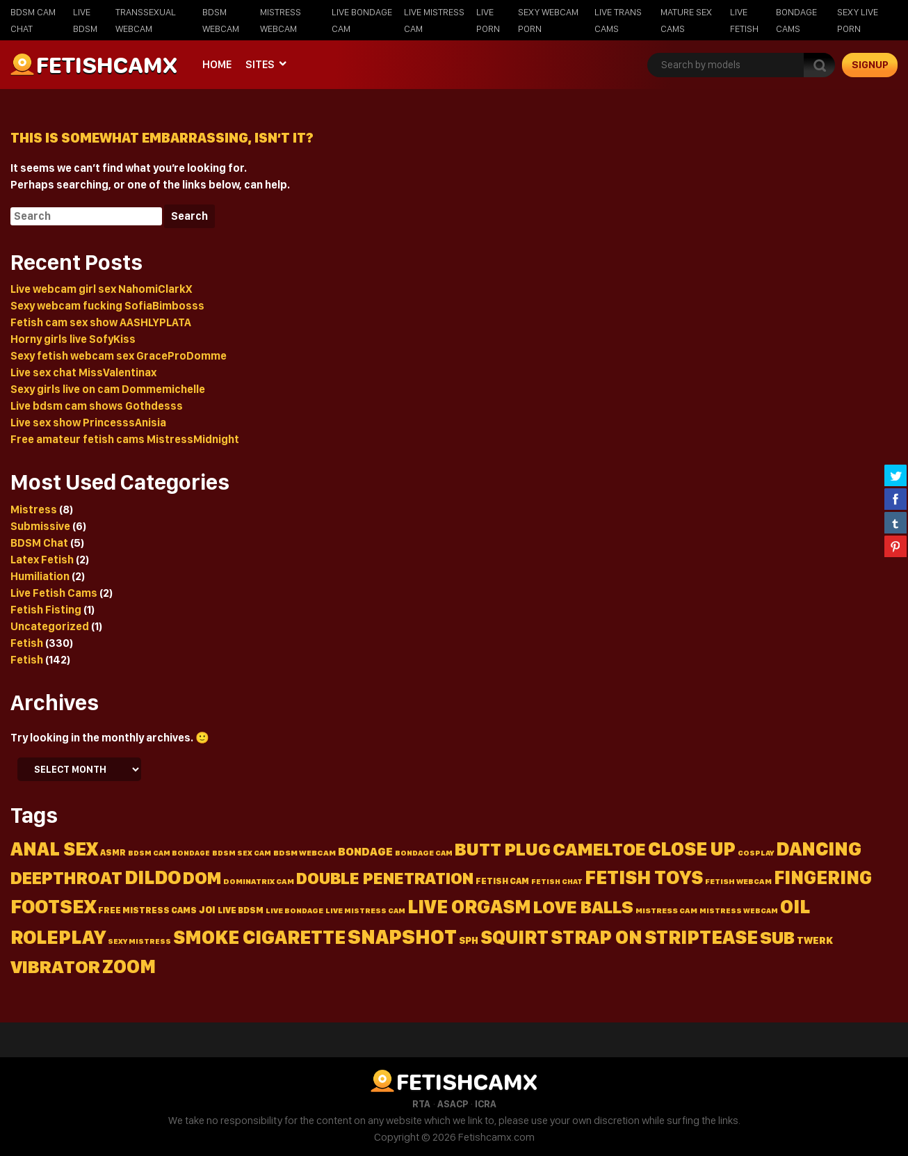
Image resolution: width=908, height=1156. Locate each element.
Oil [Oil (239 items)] (795, 906)
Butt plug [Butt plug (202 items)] (503, 849)
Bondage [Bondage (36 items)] (365, 851)
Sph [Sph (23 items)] (468, 940)
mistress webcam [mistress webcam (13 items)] (738, 910)
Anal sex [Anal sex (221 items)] (54, 848)
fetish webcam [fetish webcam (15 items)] (738, 881)
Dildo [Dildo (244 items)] (152, 877)
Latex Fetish (42, 559)
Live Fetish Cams (53, 593)
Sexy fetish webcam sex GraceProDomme (118, 355)
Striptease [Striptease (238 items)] (701, 937)
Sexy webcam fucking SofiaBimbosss (107, 305)
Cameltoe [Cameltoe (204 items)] (599, 849)
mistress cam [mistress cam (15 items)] (666, 910)
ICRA (485, 1103)
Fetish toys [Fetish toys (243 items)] (644, 877)
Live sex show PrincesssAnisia (88, 422)
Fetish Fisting (45, 609)
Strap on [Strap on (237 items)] (596, 937)
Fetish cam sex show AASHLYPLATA (100, 322)
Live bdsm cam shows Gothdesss (96, 405)
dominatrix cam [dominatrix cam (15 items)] (258, 881)
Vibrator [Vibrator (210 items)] (55, 966)
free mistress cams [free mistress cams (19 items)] (147, 910)
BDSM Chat (39, 542)
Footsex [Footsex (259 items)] (53, 906)
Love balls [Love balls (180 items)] (583, 906)
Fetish (26, 643)
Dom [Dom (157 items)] (202, 877)
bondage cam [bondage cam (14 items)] (424, 853)
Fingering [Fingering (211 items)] (823, 877)
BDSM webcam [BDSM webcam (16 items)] (304, 853)
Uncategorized (49, 626)
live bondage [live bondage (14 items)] (294, 910)
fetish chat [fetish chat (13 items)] (557, 881)
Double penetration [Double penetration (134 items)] (384, 878)
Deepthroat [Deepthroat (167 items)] (66, 877)
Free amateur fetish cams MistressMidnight (124, 439)
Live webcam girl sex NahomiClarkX (101, 289)
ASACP (452, 1103)
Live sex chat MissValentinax (83, 372)
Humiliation (40, 576)
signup (870, 64)
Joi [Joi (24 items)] (207, 909)
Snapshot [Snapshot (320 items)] (402, 936)
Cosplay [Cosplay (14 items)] (756, 853)
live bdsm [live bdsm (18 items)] (241, 910)
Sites (260, 64)
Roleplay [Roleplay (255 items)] (58, 937)
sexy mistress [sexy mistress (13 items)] (139, 941)
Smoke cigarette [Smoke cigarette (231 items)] (259, 937)
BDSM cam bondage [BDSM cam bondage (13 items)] (169, 853)
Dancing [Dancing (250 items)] (818, 848)
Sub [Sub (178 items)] (777, 937)
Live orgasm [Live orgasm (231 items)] (469, 906)
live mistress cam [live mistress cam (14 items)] (365, 910)
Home (217, 64)
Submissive (40, 526)
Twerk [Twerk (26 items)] (815, 940)
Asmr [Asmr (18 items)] (113, 852)
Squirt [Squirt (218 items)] (514, 937)
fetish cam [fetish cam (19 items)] (502, 881)
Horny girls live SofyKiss (73, 339)
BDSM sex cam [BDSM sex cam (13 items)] (241, 853)
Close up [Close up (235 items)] (692, 848)
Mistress (33, 509)
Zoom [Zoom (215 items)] (129, 966)
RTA (421, 1103)
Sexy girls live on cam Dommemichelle (107, 389)
